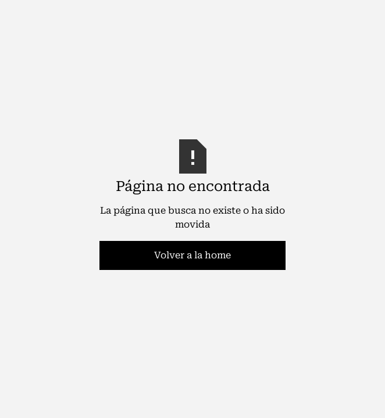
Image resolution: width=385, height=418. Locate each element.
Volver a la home (192, 255)
